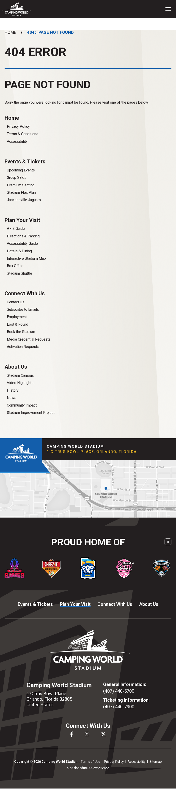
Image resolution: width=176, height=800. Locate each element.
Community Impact (22, 405)
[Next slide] (172, 568)
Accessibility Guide (22, 243)
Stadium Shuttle (19, 273)
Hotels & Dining (19, 251)
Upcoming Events (21, 170)
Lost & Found (17, 324)
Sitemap (155, 761)
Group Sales (16, 177)
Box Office (15, 266)
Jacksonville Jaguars (24, 200)
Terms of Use (90, 761)
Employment (17, 317)
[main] (88, 234)
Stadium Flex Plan (21, 192)
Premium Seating (20, 185)
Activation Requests (23, 346)
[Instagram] (87, 734)
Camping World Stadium (16, 9)
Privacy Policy (18, 126)
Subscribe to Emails (23, 309)
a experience (88, 768)
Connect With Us (25, 293)
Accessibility (17, 141)
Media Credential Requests (29, 339)
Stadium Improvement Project (31, 412)
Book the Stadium (21, 332)
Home (10, 32)
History (13, 390)
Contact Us (15, 302)
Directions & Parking (23, 236)
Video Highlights (20, 383)
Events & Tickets (25, 161)
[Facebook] (71, 734)
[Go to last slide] (3, 568)
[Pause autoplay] (168, 541)
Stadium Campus (20, 375)
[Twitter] (103, 734)
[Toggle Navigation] (168, 8)
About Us (16, 367)
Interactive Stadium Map (26, 258)
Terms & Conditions (22, 134)
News (11, 398)
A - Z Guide (16, 228)
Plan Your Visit (22, 220)
